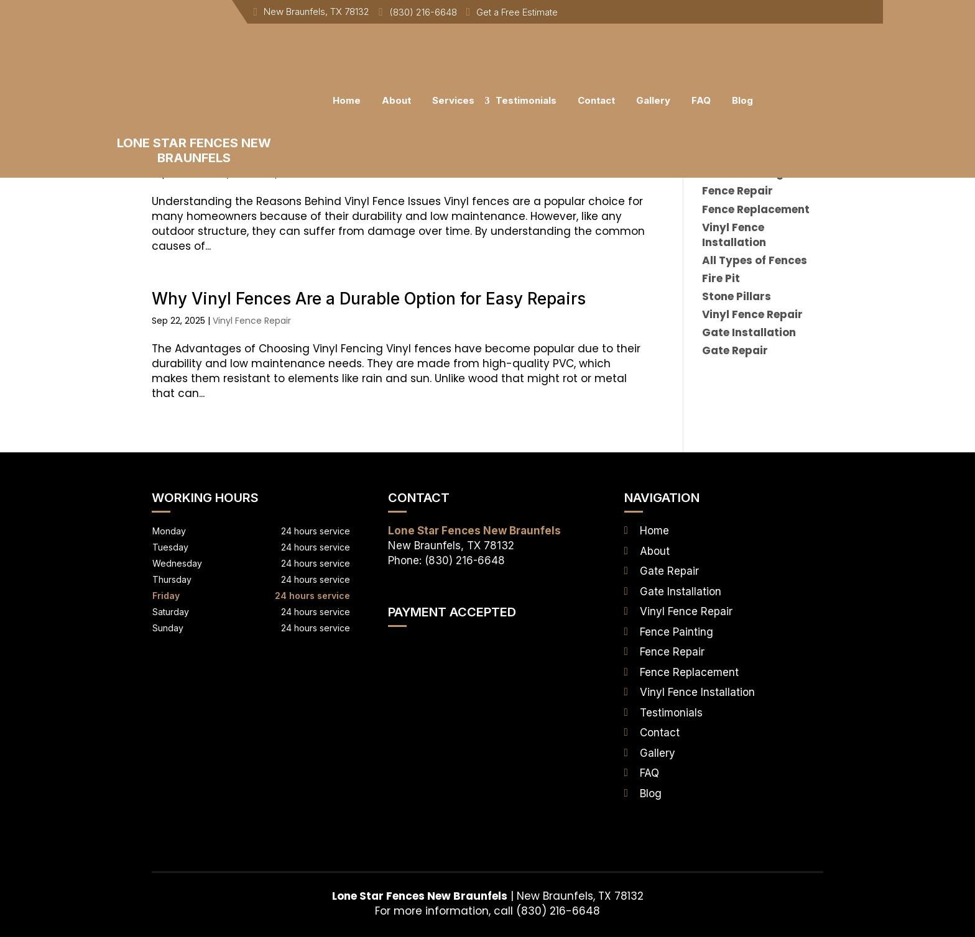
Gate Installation (680, 591)
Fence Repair (672, 652)
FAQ (701, 100)
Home (347, 100)
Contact (596, 100)
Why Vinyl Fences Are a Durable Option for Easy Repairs (369, 298)
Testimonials (526, 100)
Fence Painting (676, 632)
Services (453, 100)
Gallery (653, 100)
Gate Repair (669, 571)
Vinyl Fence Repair (252, 320)
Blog (742, 100)
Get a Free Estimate (517, 12)
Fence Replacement (689, 672)
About (396, 100)
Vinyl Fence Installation (697, 692)
